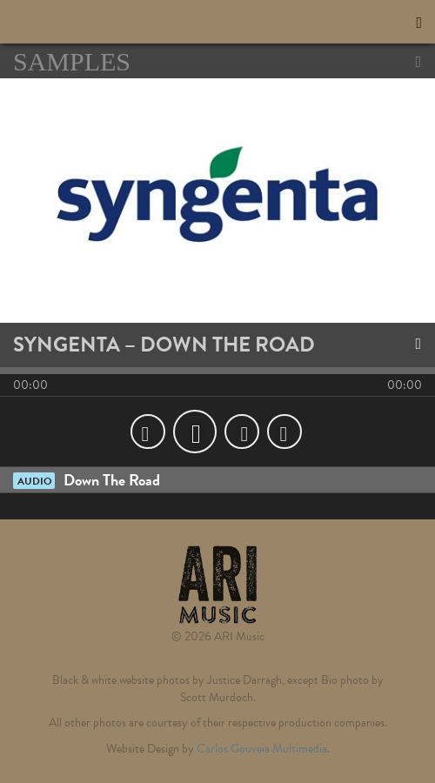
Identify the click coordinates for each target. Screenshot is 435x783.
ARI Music (100, 22)
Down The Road (86, 480)
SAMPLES (217, 61)
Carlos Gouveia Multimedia (262, 749)
